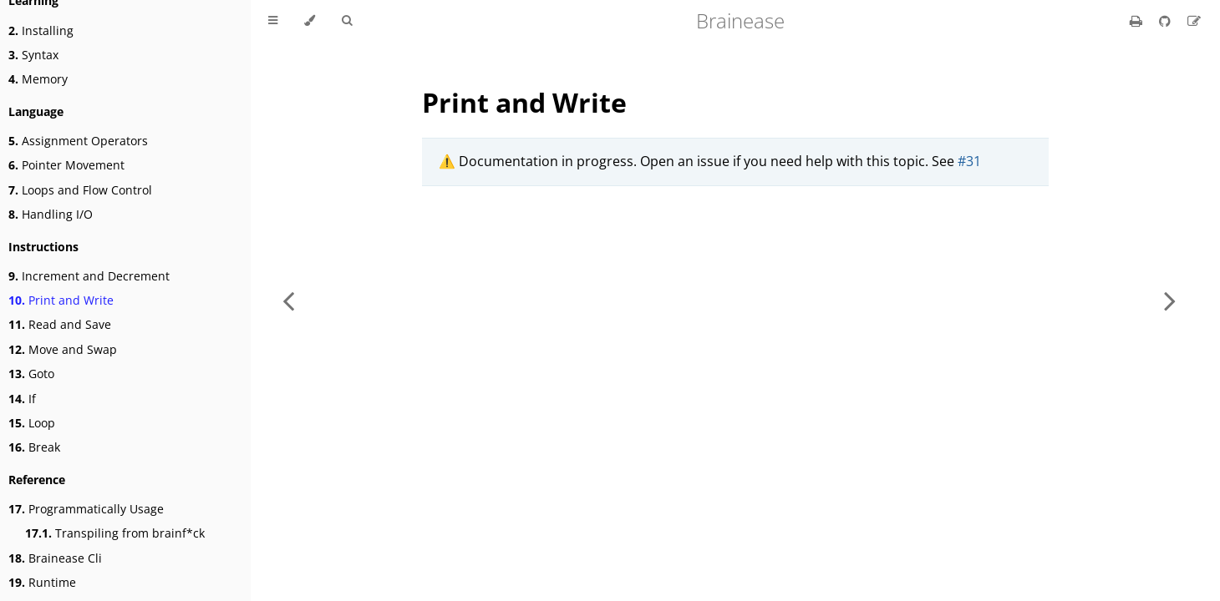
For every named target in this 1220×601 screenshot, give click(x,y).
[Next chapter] (1169, 300)
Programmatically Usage (86, 509)
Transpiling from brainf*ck (115, 533)
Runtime (42, 582)
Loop (31, 423)
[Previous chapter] (288, 300)
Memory (38, 79)
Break (34, 447)
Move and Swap (62, 349)
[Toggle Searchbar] (346, 21)
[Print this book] (1137, 21)
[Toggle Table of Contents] (273, 21)
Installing (41, 30)
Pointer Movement (66, 165)
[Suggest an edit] (1194, 21)
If (22, 399)
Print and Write (61, 300)
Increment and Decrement (89, 276)
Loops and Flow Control (80, 190)
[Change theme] (309, 21)
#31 (969, 161)
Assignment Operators (78, 141)
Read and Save (59, 324)
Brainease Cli (55, 558)
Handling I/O (50, 214)
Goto (31, 373)
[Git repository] (1166, 21)
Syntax (33, 55)
